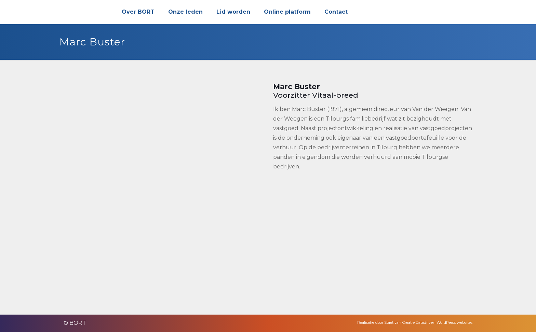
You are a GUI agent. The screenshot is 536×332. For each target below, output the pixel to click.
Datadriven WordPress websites (444, 322)
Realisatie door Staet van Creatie (386, 322)
